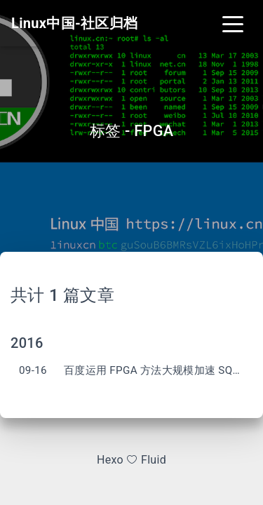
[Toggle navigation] (233, 23)
